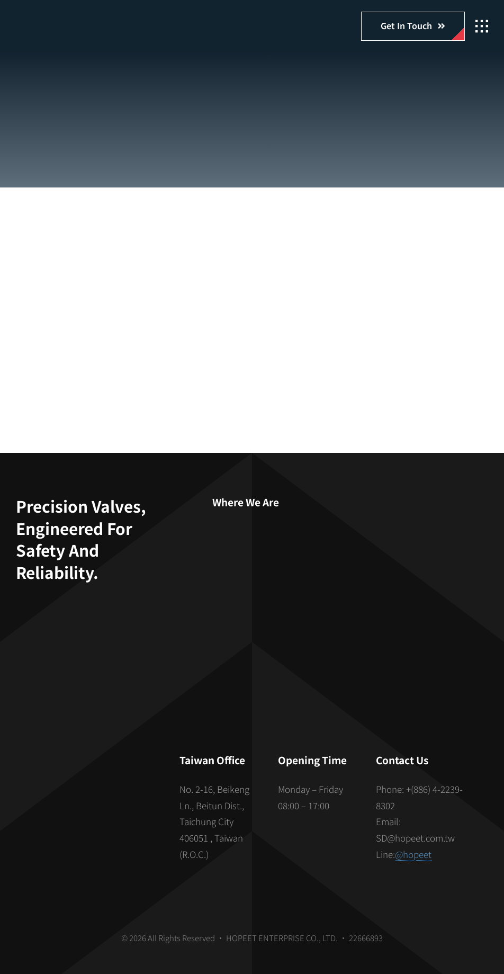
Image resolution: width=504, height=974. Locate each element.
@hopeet (413, 854)
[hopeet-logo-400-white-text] (77, 19)
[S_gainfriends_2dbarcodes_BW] (88, 798)
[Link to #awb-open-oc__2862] (481, 26)
